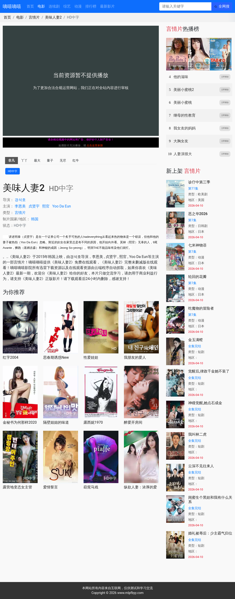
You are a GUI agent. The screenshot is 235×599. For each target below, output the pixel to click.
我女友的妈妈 (184, 128)
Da (61, 206)
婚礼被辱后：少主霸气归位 (210, 533)
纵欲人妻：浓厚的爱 (140, 487)
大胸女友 (180, 141)
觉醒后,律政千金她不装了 (208, 371)
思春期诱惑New (56, 357)
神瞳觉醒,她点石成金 (205, 403)
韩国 (34, 219)
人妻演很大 (182, 154)
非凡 (11, 160)
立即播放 (225, 77)
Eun (68, 206)
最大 (37, 160)
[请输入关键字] (185, 6)
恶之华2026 (197, 214)
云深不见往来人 (201, 466)
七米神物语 (197, 245)
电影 (41, 6)
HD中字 (12, 171)
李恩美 (20, 206)
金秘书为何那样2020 (20, 422)
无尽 (63, 160)
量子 (50, 160)
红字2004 (10, 357)
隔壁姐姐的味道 (56, 422)
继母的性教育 (184, 115)
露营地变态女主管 (17, 487)
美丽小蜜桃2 (183, 89)
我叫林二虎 (197, 434)
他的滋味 (180, 77)
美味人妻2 (53, 17)
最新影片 (107, 6)
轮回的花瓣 (197, 276)
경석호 (20, 200)
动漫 (78, 6)
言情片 (34, 17)
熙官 (46, 206)
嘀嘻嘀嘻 (12, 6)
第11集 (193, 188)
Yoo (55, 206)
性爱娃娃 (91, 357)
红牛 (76, 160)
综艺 (67, 6)
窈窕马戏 (91, 487)
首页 (30, 6)
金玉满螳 (195, 340)
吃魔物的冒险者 (201, 308)
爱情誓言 (50, 487)
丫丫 (24, 160)
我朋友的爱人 (135, 357)
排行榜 (90, 6)
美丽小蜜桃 (182, 102)
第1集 (192, 220)
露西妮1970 (93, 422)
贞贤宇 (33, 206)
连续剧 (54, 6)
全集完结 (194, 346)
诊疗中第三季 (199, 182)
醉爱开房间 (133, 422)
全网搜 (223, 6)
